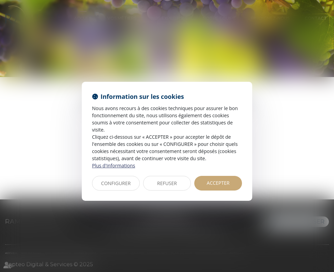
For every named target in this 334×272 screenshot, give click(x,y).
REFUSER (167, 183)
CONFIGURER (116, 183)
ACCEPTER (218, 183)
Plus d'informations (113, 165)
